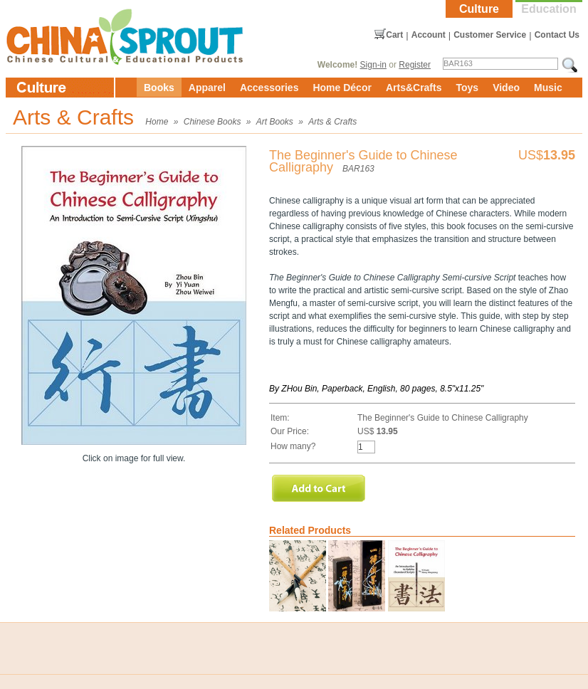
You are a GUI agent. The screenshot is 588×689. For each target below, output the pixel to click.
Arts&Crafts (414, 87)
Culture (479, 9)
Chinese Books (212, 122)
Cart (394, 35)
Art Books (274, 122)
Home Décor (342, 87)
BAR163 (358, 169)
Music (548, 87)
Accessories (269, 87)
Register (415, 65)
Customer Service (489, 35)
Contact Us (557, 35)
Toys (467, 87)
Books (159, 87)
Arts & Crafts (332, 122)
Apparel (207, 87)
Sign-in (373, 65)
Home (156, 122)
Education (548, 9)
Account (428, 35)
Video (506, 87)
